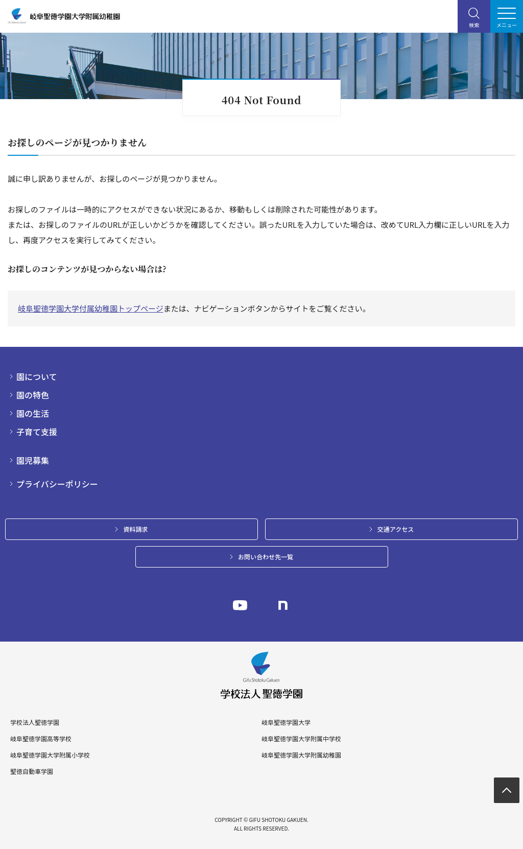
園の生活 (32, 413)
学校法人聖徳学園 (34, 722)
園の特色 (32, 395)
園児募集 (32, 460)
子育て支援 (36, 432)
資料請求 (135, 529)
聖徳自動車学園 (31, 771)
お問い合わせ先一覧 (265, 556)
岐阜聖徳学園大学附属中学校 (301, 739)
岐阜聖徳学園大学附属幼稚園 (301, 755)
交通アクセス (395, 529)
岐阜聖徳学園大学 (286, 722)
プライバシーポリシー (57, 484)
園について (36, 376)
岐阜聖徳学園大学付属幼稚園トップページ (90, 308)
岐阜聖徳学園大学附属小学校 (50, 755)
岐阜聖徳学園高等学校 (41, 739)
